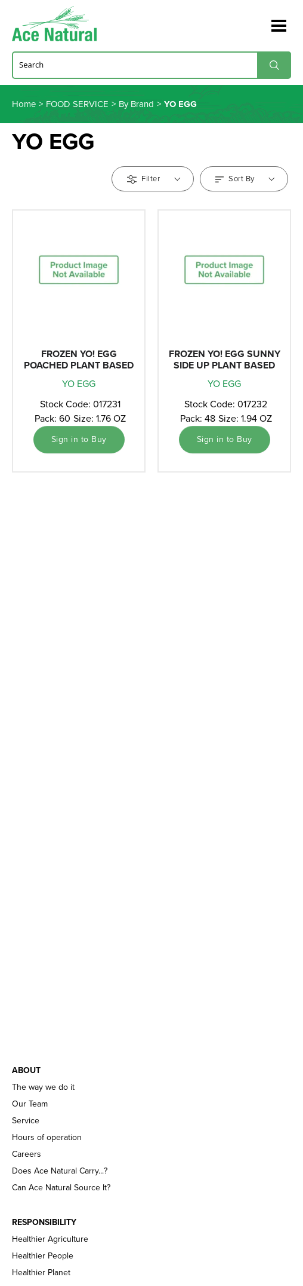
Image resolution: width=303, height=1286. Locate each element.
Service (25, 1121)
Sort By (245, 178)
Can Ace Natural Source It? (61, 1188)
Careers (26, 1154)
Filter (153, 178)
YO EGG (78, 384)
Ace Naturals (59, 23)
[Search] (151, 65)
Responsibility (44, 1222)
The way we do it (43, 1087)
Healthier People (42, 1256)
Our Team (30, 1104)
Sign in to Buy (79, 439)
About (26, 1070)
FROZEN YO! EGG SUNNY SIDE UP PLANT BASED (224, 359)
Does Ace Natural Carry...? (59, 1171)
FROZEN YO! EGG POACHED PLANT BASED (79, 359)
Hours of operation (47, 1137)
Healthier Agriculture (50, 1239)
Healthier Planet (41, 1273)
